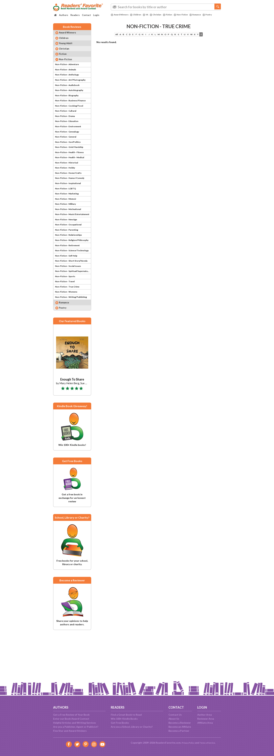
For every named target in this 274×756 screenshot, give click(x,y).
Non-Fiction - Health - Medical (72, 178)
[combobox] (166, 7)
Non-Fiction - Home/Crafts (70, 196)
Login (96, 15)
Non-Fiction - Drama (67, 130)
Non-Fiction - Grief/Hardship (71, 166)
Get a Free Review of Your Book (71, 714)
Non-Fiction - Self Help (68, 291)
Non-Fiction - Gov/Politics (70, 160)
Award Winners (121, 14)
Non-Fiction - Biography (68, 107)
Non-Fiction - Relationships (71, 267)
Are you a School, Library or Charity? (132, 726)
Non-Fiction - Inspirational (70, 208)
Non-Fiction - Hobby (66, 190)
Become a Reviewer (179, 722)
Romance (205, 14)
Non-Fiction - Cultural (67, 125)
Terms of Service (209, 742)
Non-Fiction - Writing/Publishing (73, 339)
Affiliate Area (205, 722)
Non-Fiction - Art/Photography (73, 89)
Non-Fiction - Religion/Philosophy (73, 273)
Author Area (204, 714)
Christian (160, 14)
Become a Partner (178, 730)
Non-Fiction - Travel (66, 321)
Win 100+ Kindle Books (124, 718)
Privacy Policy (186, 742)
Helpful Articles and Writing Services (74, 722)
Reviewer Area (205, 718)
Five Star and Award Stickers (70, 730)
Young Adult (68, 47)
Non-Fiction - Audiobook (69, 95)
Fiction (174, 14)
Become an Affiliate (179, 726)
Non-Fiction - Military (67, 232)
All (100, 36)
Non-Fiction (189, 14)
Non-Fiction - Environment (70, 142)
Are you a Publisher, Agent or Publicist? (75, 726)
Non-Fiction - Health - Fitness (72, 172)
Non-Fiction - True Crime (69, 327)
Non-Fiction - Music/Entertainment (73, 243)
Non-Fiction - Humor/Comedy (72, 202)
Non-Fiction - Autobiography (71, 101)
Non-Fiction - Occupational (70, 255)
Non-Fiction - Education (69, 136)
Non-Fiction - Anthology (69, 83)
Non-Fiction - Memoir (67, 226)
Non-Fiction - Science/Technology (73, 285)
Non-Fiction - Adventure (69, 71)
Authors (63, 15)
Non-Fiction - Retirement (69, 279)
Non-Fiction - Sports (67, 315)
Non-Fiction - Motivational (70, 238)
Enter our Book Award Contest (71, 718)
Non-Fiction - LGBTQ (67, 214)
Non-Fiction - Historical (68, 184)
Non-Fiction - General (67, 154)
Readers (75, 15)
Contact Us (175, 714)
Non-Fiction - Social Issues (70, 303)
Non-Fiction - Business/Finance (73, 113)
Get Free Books (120, 722)
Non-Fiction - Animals (67, 77)
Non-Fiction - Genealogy (69, 148)
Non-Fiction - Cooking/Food (71, 119)
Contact (86, 15)
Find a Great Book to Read (126, 714)
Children (138, 14)
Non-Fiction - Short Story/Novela (73, 297)
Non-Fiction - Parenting (68, 261)
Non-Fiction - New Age (68, 249)
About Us (173, 718)
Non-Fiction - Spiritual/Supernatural (73, 309)
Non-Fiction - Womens (68, 333)
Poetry (116, 17)
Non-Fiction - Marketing (69, 220)
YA (149, 14)
